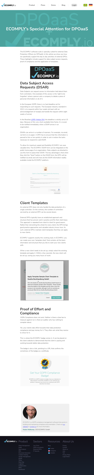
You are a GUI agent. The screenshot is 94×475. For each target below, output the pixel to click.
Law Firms (36, 445)
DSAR (20, 458)
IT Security (36, 451)
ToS (64, 453)
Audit (20, 447)
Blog (49, 445)
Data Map (21, 462)
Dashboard (22, 469)
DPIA (20, 467)
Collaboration (22, 466)
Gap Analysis (22, 449)
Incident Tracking (23, 455)
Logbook (21, 464)
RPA (20, 451)
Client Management (24, 445)
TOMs (20, 460)
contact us (33, 427)
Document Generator (24, 453)
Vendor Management (24, 456)
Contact (65, 447)
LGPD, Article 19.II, (38, 119)
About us (65, 449)
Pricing (64, 445)
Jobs (64, 451)
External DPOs (37, 449)
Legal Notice (66, 456)
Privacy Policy (66, 455)
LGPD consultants (38, 447)
